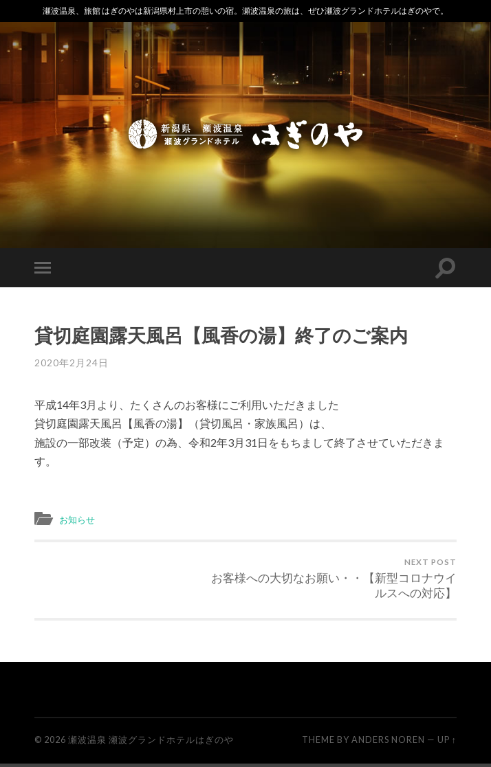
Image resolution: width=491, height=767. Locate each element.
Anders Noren (388, 742)
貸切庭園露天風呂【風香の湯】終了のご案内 (221, 335)
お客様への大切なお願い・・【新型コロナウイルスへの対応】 (353, 580)
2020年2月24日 (71, 362)
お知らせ (79, 519)
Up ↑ (447, 742)
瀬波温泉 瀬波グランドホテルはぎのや (151, 742)
